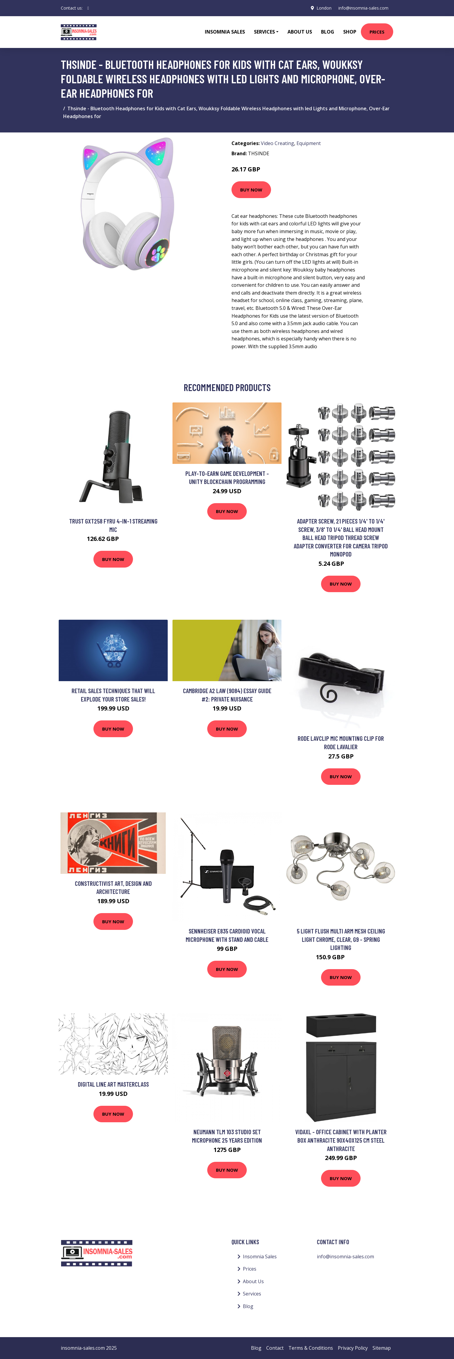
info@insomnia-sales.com (363, 8)
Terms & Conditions (310, 1348)
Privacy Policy (353, 1348)
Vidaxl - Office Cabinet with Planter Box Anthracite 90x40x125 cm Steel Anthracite (341, 1140)
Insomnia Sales (225, 31)
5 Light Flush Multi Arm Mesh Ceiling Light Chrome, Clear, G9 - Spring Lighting (341, 939)
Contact (275, 1348)
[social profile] (88, 8)
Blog (327, 31)
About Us (299, 31)
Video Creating (277, 143)
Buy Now (251, 190)
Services (252, 1293)
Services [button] (264, 31)
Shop (349, 31)
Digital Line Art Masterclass (113, 1084)
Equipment (308, 143)
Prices (377, 32)
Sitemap (382, 1348)
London (323, 8)
